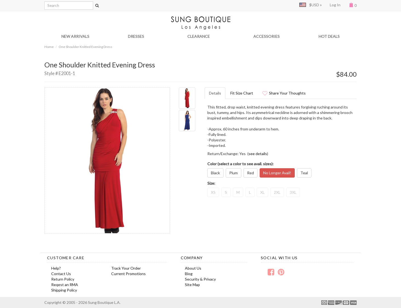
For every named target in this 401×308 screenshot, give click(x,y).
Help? (56, 268)
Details (215, 93)
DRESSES (136, 36)
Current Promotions (128, 273)
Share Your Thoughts (284, 93)
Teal (304, 172)
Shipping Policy (64, 290)
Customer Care (65, 257)
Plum (233, 172)
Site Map (192, 284)
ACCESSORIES (266, 36)
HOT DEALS (329, 36)
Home (49, 47)
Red (250, 172)
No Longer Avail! (277, 172)
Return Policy (62, 279)
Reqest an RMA (64, 284)
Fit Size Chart (241, 93)
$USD (309, 4)
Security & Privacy (200, 279)
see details (257, 153)
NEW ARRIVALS (75, 36)
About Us (193, 268)
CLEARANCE (198, 36)
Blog (189, 273)
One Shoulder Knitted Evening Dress (85, 47)
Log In (335, 4)
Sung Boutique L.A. (104, 302)
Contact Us (61, 273)
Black (215, 172)
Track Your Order (126, 268)
